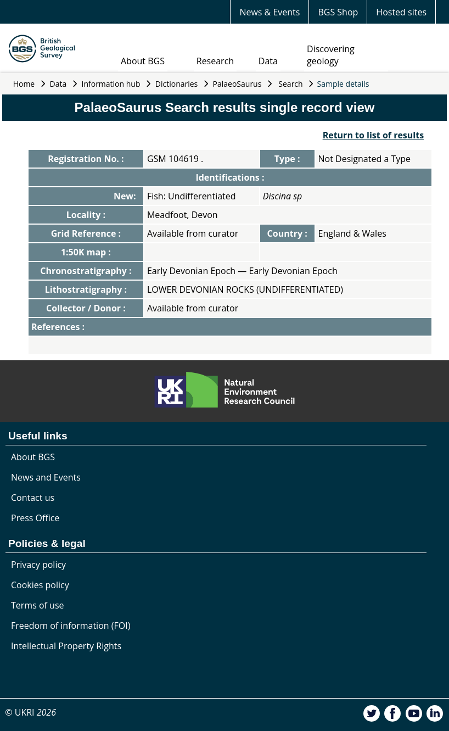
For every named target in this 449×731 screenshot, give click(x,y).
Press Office (35, 518)
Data (268, 61)
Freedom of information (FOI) (70, 626)
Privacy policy (38, 565)
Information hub (111, 84)
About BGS (143, 61)
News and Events (46, 477)
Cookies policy (40, 585)
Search (290, 84)
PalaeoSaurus (237, 84)
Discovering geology (331, 55)
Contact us (32, 498)
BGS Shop (338, 12)
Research (215, 61)
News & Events (269, 12)
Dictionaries (176, 84)
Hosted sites (401, 12)
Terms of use (37, 605)
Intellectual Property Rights (66, 646)
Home (24, 84)
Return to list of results (373, 135)
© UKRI (30, 712)
